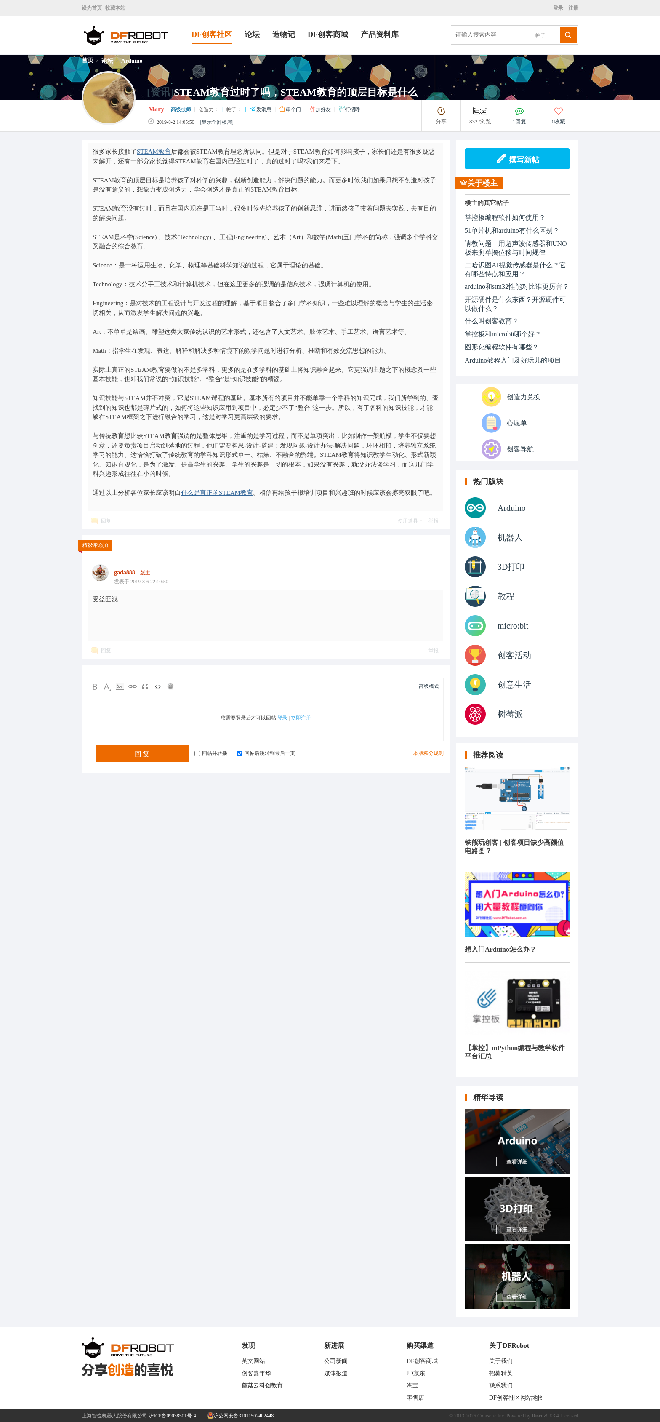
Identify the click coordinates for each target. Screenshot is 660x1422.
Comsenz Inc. (491, 1416)
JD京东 (416, 1373)
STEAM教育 (154, 151)
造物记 (283, 34)
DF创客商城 (328, 34)
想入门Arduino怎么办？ (500, 949)
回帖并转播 (210, 753)
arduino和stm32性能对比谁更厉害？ (517, 286)
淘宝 (412, 1385)
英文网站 (253, 1361)
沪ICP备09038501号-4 (172, 1416)
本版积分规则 (428, 753)
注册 (572, 8)
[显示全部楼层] (217, 122)
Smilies (170, 686)
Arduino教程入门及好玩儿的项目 (513, 360)
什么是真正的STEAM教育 (217, 492)
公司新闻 (336, 1361)
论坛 (252, 34)
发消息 (261, 109)
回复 (106, 521)
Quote (145, 686)
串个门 (290, 109)
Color (107, 686)
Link (132, 686)
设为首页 (92, 8)
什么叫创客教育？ (492, 321)
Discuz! (540, 1416)
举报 (433, 521)
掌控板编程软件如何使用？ (505, 217)
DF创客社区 (212, 34)
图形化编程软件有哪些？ (502, 347)
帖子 (540, 35)
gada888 (124, 572)
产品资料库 (380, 34)
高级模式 (429, 686)
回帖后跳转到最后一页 (266, 753)
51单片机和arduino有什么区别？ (512, 230)
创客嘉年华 (256, 1373)
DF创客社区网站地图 (516, 1398)
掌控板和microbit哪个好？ (503, 334)
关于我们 (501, 1361)
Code (158, 686)
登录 (559, 8)
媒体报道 (336, 1373)
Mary (156, 108)
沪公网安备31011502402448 (240, 1416)
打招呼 (349, 109)
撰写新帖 (517, 158)
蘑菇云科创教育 (262, 1385)
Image (120, 686)
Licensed (569, 1416)
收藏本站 (115, 8)
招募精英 (501, 1373)
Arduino (132, 61)
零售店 (415, 1398)
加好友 (320, 109)
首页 (87, 60)
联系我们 (501, 1385)
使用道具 (408, 521)
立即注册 (301, 718)
